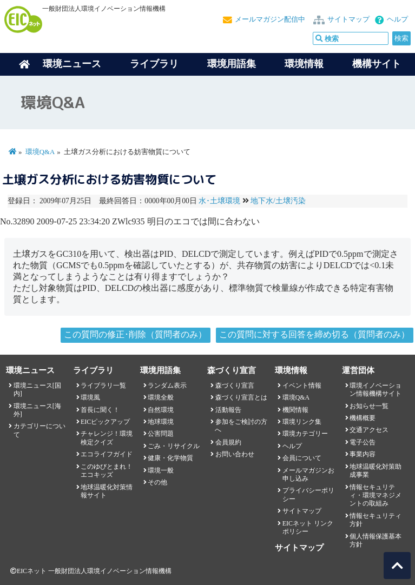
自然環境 (161, 410)
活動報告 (228, 410)
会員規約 (228, 442)
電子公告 (363, 442)
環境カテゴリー (305, 433)
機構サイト (376, 63)
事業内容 (363, 454)
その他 (157, 482)
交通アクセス (369, 430)
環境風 (90, 397)
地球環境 (161, 422)
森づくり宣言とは (241, 397)
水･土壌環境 (219, 201)
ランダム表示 (167, 385)
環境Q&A (40, 152)
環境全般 (161, 397)
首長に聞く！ (100, 410)
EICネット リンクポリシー (307, 527)
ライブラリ (154, 63)
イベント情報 (301, 385)
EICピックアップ (105, 422)
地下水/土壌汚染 (278, 201)
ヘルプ (397, 19)
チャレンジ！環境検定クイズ (107, 438)
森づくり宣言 (234, 385)
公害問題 (161, 433)
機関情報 (295, 410)
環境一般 (161, 470)
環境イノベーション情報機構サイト (375, 389)
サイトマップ (348, 19)
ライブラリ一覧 (103, 385)
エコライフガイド (107, 454)
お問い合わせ (234, 454)
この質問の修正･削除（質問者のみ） (135, 334)
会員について (301, 458)
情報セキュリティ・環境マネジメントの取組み (375, 495)
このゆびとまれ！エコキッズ (107, 470)
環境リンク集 (301, 422)
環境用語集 (231, 63)
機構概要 (363, 418)
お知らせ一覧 (369, 406)
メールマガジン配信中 (270, 19)
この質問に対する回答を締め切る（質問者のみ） (314, 334)
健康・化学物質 (170, 458)
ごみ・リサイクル (174, 446)
